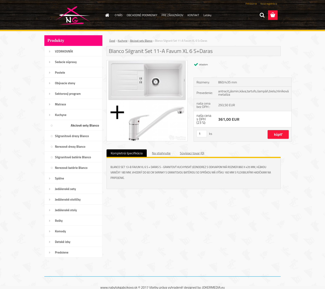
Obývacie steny (65, 83)
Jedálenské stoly (66, 210)
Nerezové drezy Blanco (70, 146)
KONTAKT (193, 15)
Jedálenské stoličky (68, 199)
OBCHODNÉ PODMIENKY (142, 15)
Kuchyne (60, 114)
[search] (262, 15)
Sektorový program (68, 93)
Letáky (207, 15)
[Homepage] (107, 15)
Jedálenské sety (65, 189)
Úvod (112, 41)
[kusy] (201, 133)
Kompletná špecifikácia (127, 153)
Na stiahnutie (161, 153)
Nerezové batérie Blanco (71, 167)
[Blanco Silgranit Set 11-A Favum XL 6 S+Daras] (147, 62)
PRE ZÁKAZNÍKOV (172, 15)
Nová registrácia (268, 4)
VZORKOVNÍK (64, 51)
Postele (60, 72)
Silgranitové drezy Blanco (72, 136)
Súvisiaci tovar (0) (192, 153)
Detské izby (62, 241)
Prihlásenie (251, 4)
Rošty (59, 220)
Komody (60, 231)
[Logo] (72, 15)
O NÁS (119, 15)
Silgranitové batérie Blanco (73, 157)
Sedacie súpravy (66, 62)
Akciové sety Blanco (85, 125)
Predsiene (61, 252)
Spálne (59, 178)
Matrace (60, 104)
